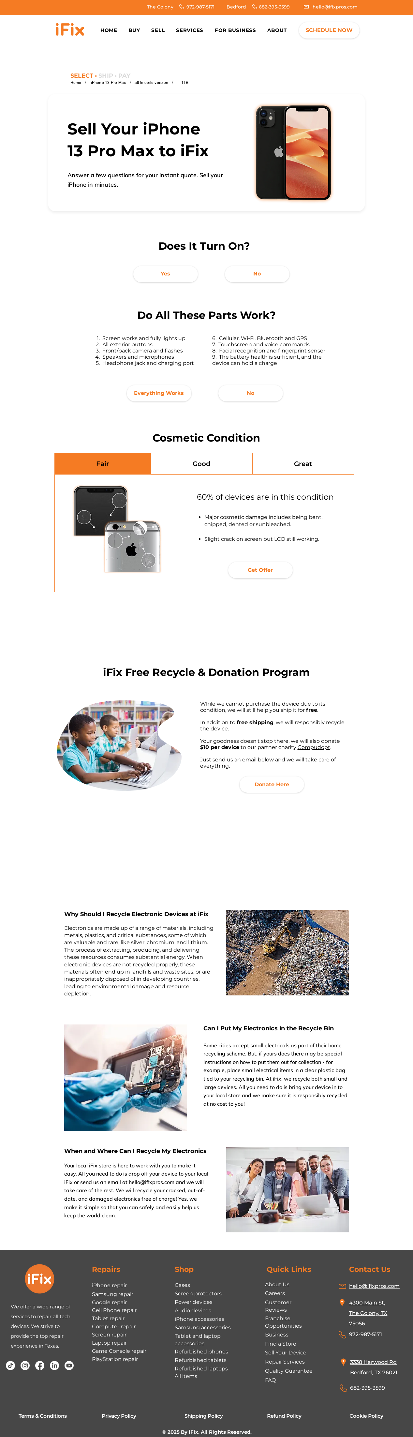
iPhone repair (109, 1285)
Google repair (109, 1302)
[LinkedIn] (54, 1365)
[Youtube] (69, 1365)
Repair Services (285, 1362)
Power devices (194, 1302)
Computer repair (114, 1326)
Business (276, 1335)
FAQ (270, 1380)
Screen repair (109, 1335)
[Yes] (165, 274)
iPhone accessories (199, 1319)
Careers (275, 1293)
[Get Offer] (260, 570)
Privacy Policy (119, 1416)
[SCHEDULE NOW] (329, 30)
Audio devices (193, 1310)
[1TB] (185, 82)
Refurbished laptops (201, 1369)
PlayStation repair (115, 1359)
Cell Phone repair (114, 1310)
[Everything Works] (159, 393)
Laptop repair (109, 1343)
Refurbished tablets (201, 1360)
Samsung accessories (203, 1327)
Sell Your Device (285, 1353)
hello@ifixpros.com (151, 1182)
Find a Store (280, 1344)
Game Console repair (119, 1351)
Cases (182, 1285)
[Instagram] (25, 1365)
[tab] (102, 463)
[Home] (76, 82)
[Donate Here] (272, 784)
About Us (277, 1284)
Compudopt (314, 747)
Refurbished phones (201, 1352)
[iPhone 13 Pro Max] (108, 82)
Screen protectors (198, 1293)
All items (186, 1376)
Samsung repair (112, 1294)
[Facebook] (39, 1365)
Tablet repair (108, 1318)
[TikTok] (10, 1365)
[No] (257, 274)
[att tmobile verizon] (151, 82)
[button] (277, 30)
